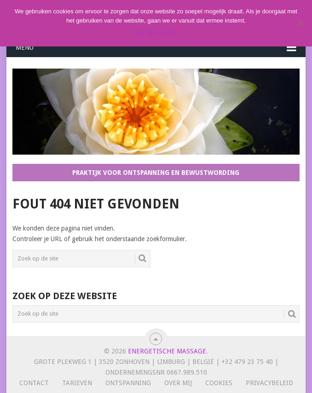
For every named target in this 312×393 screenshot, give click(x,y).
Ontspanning (128, 383)
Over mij (178, 383)
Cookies (218, 383)
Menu (25, 47)
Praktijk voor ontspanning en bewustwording (155, 172)
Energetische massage (167, 351)
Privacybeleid (269, 383)
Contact (34, 383)
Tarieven (77, 383)
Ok (139, 32)
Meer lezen (162, 32)
